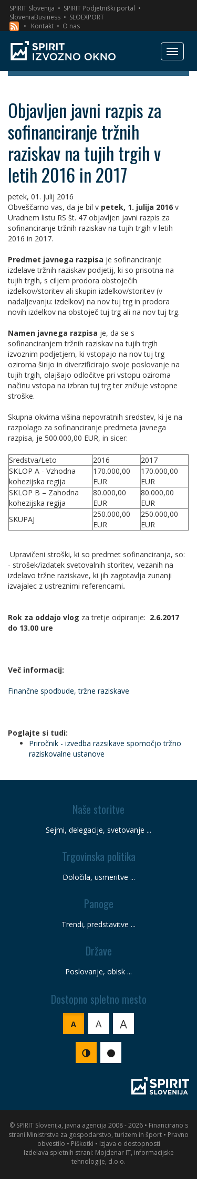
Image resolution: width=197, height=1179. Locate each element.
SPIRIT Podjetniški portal (99, 8)
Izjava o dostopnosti (129, 1143)
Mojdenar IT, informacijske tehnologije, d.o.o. (122, 1157)
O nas (71, 26)
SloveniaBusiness (34, 17)
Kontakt (42, 26)
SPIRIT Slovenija (32, 8)
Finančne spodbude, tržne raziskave (68, 691)
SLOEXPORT (86, 17)
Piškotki (82, 1143)
